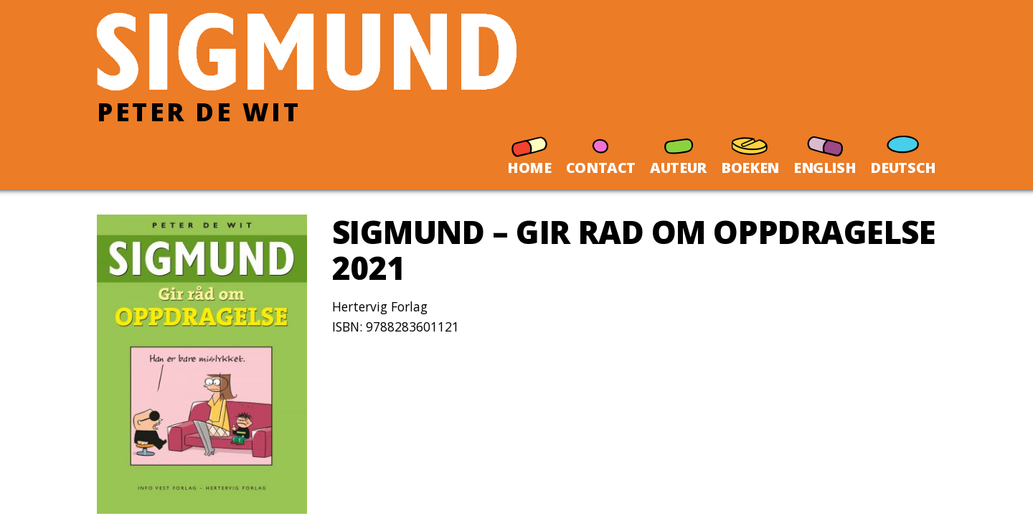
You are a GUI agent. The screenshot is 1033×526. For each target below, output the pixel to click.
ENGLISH (825, 150)
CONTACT (601, 150)
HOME (529, 150)
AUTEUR (678, 150)
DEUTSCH (903, 150)
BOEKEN (750, 150)
